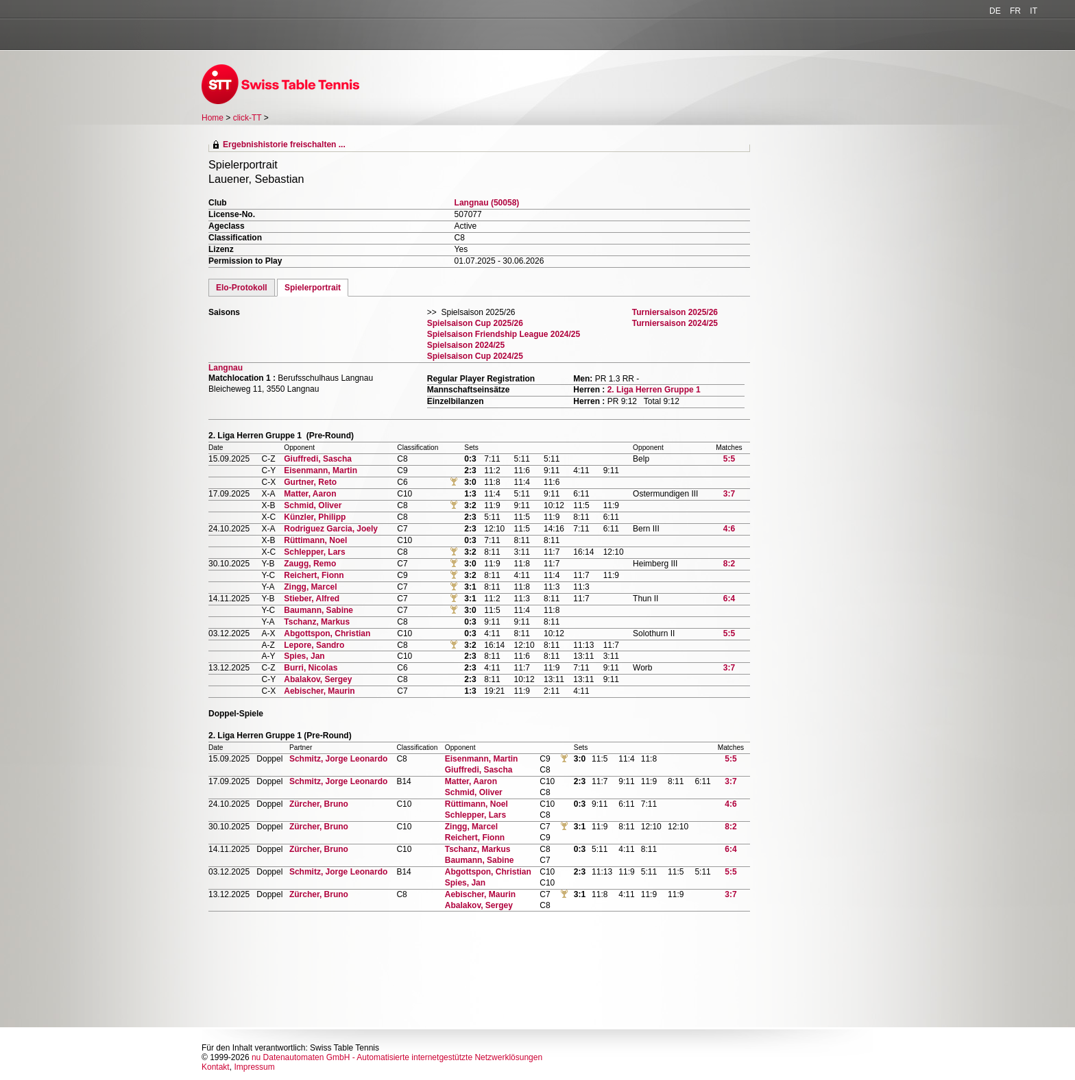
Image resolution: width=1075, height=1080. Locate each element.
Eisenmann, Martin (320, 470)
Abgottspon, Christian (327, 633)
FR (1015, 11)
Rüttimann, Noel (315, 540)
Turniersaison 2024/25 (675, 323)
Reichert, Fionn (313, 575)
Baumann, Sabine (318, 610)
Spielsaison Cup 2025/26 (475, 323)
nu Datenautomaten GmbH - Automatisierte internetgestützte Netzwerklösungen (397, 1057)
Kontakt (216, 1067)
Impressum (254, 1067)
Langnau (225, 368)
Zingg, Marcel (310, 587)
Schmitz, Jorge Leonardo (338, 759)
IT (1033, 11)
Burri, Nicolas (310, 668)
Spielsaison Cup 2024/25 (475, 356)
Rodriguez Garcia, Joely (331, 528)
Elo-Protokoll (241, 287)
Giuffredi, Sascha (318, 459)
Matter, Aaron (310, 494)
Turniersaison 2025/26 (675, 312)
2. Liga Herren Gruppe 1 (654, 389)
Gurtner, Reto (310, 482)
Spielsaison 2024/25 (466, 345)
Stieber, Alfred (311, 598)
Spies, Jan (304, 656)
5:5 (729, 459)
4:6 (729, 528)
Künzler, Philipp (315, 517)
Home (213, 118)
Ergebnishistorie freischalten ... (284, 144)
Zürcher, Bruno (318, 804)
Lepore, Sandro (314, 645)
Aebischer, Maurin (319, 691)
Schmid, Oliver (312, 505)
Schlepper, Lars (314, 552)
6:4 (729, 598)
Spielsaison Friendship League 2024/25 (503, 334)
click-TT (247, 118)
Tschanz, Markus (317, 622)
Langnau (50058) (487, 203)
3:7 (729, 494)
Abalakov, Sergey (318, 679)
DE (995, 11)
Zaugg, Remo (310, 563)
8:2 (729, 563)
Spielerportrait (313, 287)
